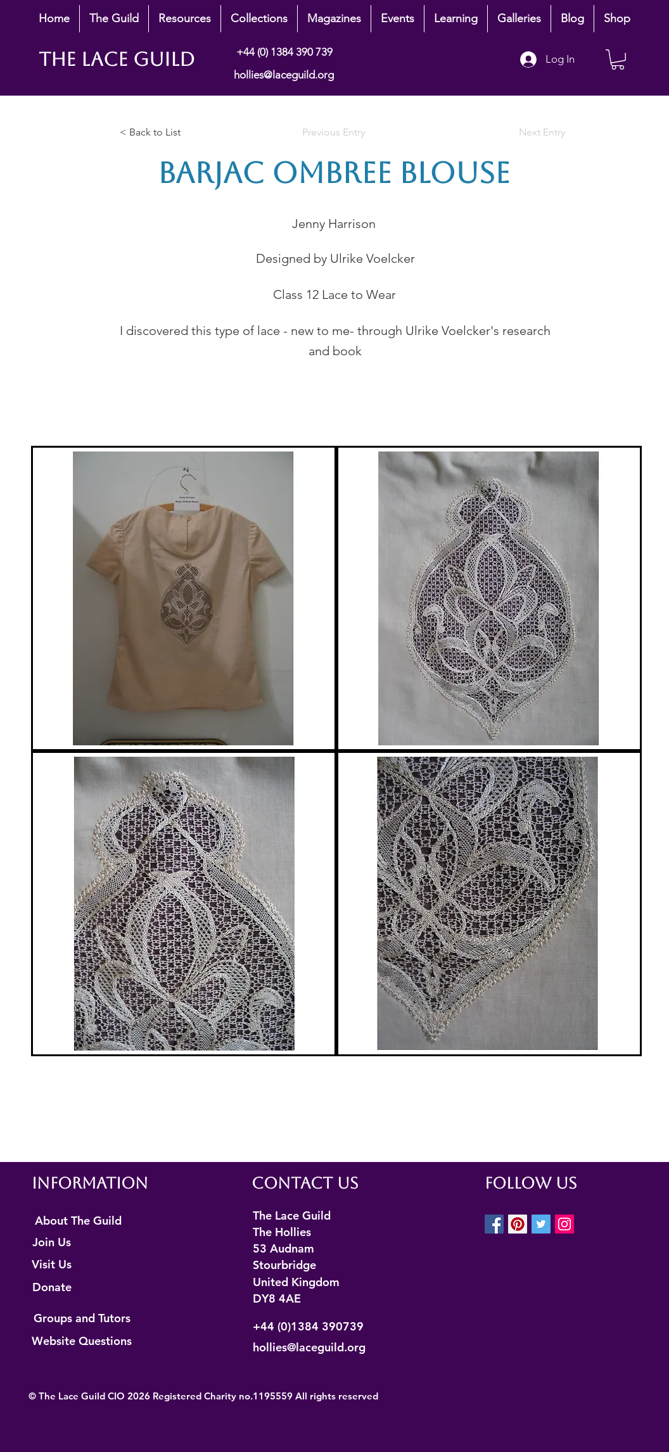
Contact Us (305, 1183)
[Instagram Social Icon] (564, 1224)
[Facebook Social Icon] (494, 1224)
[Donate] (52, 1287)
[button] (114, 18)
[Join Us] (52, 1242)
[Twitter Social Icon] (541, 1224)
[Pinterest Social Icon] (517, 1224)
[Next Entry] (533, 132)
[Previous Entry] (334, 132)
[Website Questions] (81, 1340)
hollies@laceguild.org (284, 74)
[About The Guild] (78, 1220)
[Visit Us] (52, 1264)
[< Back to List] (161, 132)
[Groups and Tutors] (81, 1317)
